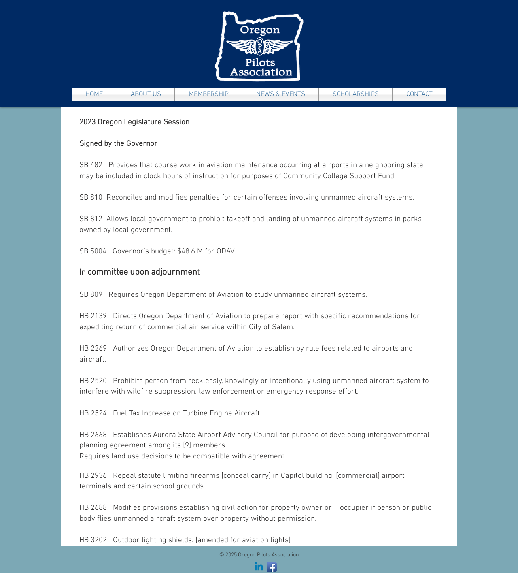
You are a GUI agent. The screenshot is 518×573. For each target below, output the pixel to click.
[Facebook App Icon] (272, 567)
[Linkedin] (259, 567)
